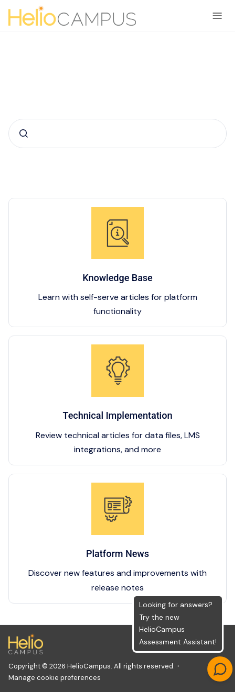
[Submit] (23, 133)
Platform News (117, 553)
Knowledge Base (117, 277)
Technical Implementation (118, 415)
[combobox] (117, 133)
